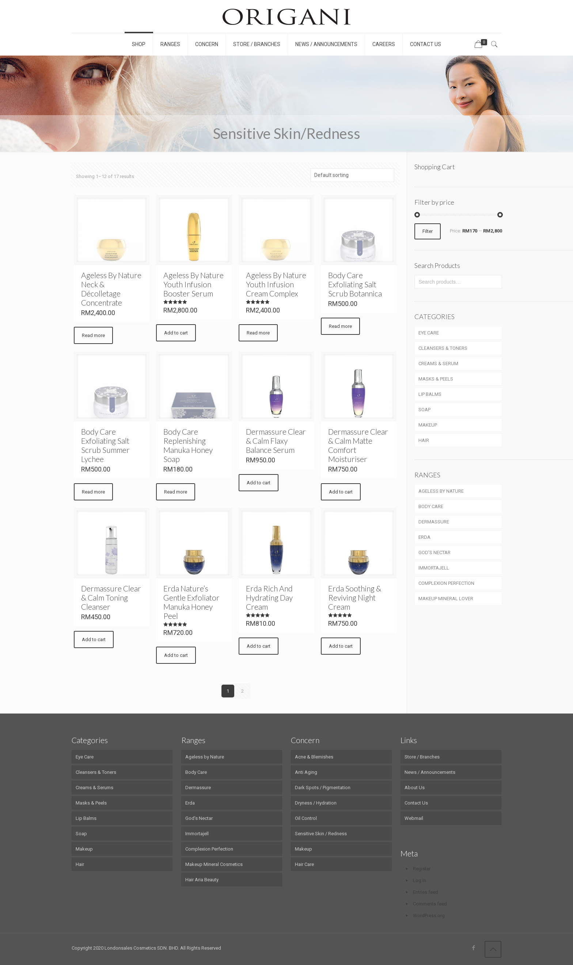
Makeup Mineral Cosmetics (214, 864)
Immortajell (197, 833)
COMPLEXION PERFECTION (446, 583)
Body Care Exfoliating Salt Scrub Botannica (355, 284)
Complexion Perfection (209, 849)
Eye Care (85, 757)
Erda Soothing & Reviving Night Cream (354, 597)
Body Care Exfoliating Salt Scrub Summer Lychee (105, 445)
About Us (415, 787)
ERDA (424, 537)
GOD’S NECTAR (434, 552)
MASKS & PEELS (435, 379)
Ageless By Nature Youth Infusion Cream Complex (276, 284)
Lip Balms (86, 818)
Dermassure (198, 787)
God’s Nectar (199, 818)
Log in (419, 880)
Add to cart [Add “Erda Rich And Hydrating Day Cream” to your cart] (258, 646)
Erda (190, 803)
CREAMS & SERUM (438, 363)
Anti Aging (306, 772)
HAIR (423, 440)
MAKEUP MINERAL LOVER (445, 598)
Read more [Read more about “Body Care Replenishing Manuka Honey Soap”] (175, 492)
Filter (427, 231)
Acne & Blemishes (314, 757)
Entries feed (425, 892)
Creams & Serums (94, 787)
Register (421, 868)
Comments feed (430, 904)
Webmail (414, 818)
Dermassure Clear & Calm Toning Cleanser (111, 597)
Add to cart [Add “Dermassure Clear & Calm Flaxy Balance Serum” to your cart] (258, 482)
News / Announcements (430, 772)
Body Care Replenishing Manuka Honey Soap (188, 445)
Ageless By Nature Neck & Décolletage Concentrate (111, 288)
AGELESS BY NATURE (441, 491)
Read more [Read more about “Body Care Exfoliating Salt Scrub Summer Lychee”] (93, 492)
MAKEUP (427, 425)
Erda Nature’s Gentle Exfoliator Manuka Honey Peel (191, 602)
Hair (80, 864)
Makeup (84, 849)
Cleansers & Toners (96, 772)
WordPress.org (429, 915)
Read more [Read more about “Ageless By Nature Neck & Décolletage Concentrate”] (93, 335)
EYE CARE (428, 333)
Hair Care (304, 864)
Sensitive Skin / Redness (321, 833)
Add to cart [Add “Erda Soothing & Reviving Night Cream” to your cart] (341, 646)
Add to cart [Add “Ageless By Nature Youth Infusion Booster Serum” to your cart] (176, 333)
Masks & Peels (91, 803)
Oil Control (306, 818)
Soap (81, 833)
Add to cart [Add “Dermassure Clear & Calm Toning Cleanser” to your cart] (94, 639)
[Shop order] (352, 175)
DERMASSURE (433, 522)
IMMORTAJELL (433, 568)
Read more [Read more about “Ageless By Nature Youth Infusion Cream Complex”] (258, 333)
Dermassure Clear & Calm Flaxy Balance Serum (276, 440)
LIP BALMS (429, 394)
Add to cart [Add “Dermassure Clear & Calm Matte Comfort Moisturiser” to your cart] (341, 492)
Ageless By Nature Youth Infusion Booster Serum (193, 284)
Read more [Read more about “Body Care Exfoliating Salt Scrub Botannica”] (340, 326)
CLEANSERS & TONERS (442, 348)
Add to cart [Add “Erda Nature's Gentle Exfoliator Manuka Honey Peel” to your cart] (176, 655)
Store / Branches (422, 757)
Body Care (196, 772)
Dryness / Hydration (316, 803)
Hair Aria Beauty (202, 879)
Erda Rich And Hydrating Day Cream (269, 597)
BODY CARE (430, 506)
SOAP (424, 409)
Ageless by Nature (204, 757)
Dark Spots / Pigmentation (322, 787)
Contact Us (416, 803)
